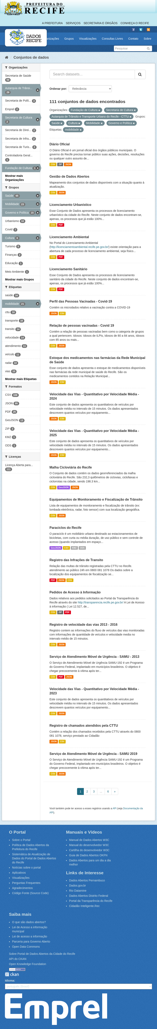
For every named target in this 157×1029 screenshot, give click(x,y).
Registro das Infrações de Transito (76, 560)
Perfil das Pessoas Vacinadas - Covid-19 (80, 301)
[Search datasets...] (92, 74)
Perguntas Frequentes (26, 882)
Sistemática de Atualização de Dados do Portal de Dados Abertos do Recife (34, 858)
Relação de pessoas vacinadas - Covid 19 (81, 325)
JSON (68, 164)
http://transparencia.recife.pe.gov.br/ (100, 602)
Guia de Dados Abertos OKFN (88, 855)
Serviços (73, 23)
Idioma (9, 980)
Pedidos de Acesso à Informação (75, 592)
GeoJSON (63, 487)
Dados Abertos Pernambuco (87, 880)
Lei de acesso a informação (29, 936)
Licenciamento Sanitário (68, 269)
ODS (82, 548)
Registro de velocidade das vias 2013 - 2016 (83, 624)
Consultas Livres (112, 38)
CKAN (12, 974)
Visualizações (87, 38)
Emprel (56, 1009)
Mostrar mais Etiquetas (21, 379)
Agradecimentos (22, 888)
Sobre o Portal (21, 840)
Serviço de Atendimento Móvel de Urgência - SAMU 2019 (93, 753)
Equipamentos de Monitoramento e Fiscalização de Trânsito (95, 499)
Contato (133, 38)
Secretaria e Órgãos (101, 23)
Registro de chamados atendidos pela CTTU (83, 725)
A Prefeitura (52, 23)
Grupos (69, 38)
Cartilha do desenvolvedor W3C (89, 850)
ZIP (60, 164)
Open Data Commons (26, 946)
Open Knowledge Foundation (27, 964)
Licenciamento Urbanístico (70, 204)
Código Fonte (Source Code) (30, 893)
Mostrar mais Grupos (19, 279)
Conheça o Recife (135, 23)
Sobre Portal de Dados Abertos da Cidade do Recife (42, 953)
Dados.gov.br (77, 885)
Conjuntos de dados (31, 57)
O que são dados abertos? (29, 922)
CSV (53, 164)
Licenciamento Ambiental (69, 237)
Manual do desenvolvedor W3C (89, 845)
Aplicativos (19, 872)
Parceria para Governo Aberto (31, 941)
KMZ (74, 548)
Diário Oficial (59, 144)
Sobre (147, 38)
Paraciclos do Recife (65, 527)
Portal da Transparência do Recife (90, 900)
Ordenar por (57, 88)
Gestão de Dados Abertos (69, 176)
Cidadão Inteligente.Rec (84, 906)
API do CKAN (17, 959)
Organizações (50, 38)
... (101, 791)
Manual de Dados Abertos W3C (89, 840)
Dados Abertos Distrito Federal (88, 895)
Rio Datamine (77, 890)
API (115, 808)
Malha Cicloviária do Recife (70, 467)
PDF (60, 225)
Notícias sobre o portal (26, 867)
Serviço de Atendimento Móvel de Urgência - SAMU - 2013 (94, 656)
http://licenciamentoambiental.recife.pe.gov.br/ (79, 247)
